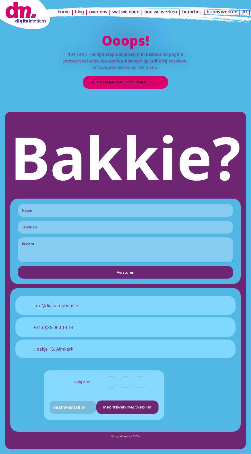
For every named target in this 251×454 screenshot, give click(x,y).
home (64, 11)
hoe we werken (160, 11)
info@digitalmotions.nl (56, 305)
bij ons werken (222, 11)
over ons (98, 11)
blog (79, 11)
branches (191, 11)
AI (244, 11)
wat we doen (125, 11)
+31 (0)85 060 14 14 (53, 327)
